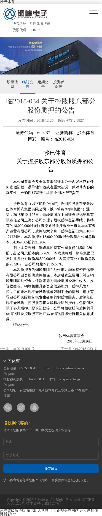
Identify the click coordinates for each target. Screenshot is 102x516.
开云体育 (87, 510)
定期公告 (43, 84)
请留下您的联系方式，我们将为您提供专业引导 (37, 430)
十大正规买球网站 (64, 510)
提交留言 (51, 468)
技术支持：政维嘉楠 (42, 503)
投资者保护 (58, 84)
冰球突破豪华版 (13, 510)
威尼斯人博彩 (37, 510)
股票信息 (12, 84)
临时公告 (27, 84)
